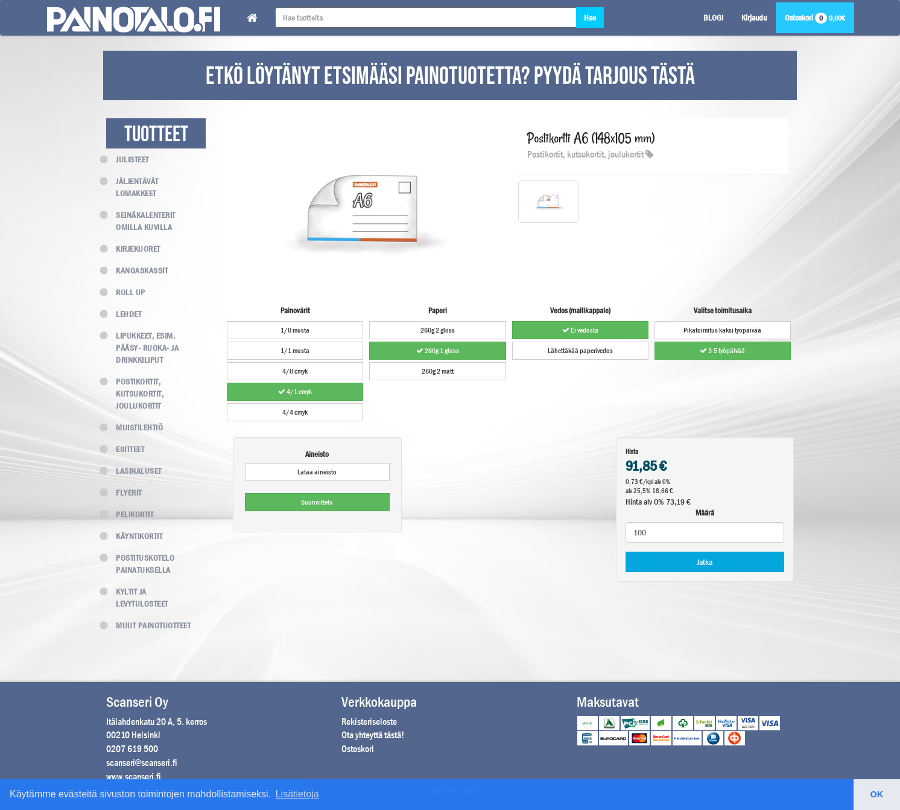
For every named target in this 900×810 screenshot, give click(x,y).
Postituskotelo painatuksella (140, 563)
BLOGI (713, 17)
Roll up (125, 292)
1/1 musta (294, 351)
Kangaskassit (137, 270)
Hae (590, 17)
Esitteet (125, 449)
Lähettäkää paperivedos (580, 351)
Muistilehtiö (134, 427)
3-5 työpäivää (722, 351)
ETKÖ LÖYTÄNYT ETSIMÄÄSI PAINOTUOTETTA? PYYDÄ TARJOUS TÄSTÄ (450, 76)
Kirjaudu (754, 17)
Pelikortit (129, 514)
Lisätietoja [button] (297, 794)
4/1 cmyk (295, 392)
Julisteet (127, 159)
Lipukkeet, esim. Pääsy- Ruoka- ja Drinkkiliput (142, 347)
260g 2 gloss (437, 330)
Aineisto (317, 454)
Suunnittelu (317, 502)
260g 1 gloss (437, 351)
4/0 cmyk (295, 371)
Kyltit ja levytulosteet (137, 597)
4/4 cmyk (295, 412)
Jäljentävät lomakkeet (132, 187)
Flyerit (124, 492)
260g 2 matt (438, 371)
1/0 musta (294, 330)
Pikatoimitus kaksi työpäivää (722, 330)
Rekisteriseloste (369, 721)
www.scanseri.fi (133, 776)
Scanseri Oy (137, 702)
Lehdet (123, 313)
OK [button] (877, 794)
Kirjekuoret (133, 248)
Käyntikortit (134, 536)
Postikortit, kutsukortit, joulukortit (134, 393)
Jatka (704, 561)
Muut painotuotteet (148, 625)
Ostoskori (815, 17)
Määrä (705, 513)
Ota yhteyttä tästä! (372, 735)
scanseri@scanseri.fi (141, 762)
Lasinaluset (134, 470)
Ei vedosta (580, 330)
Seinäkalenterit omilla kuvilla (141, 220)
